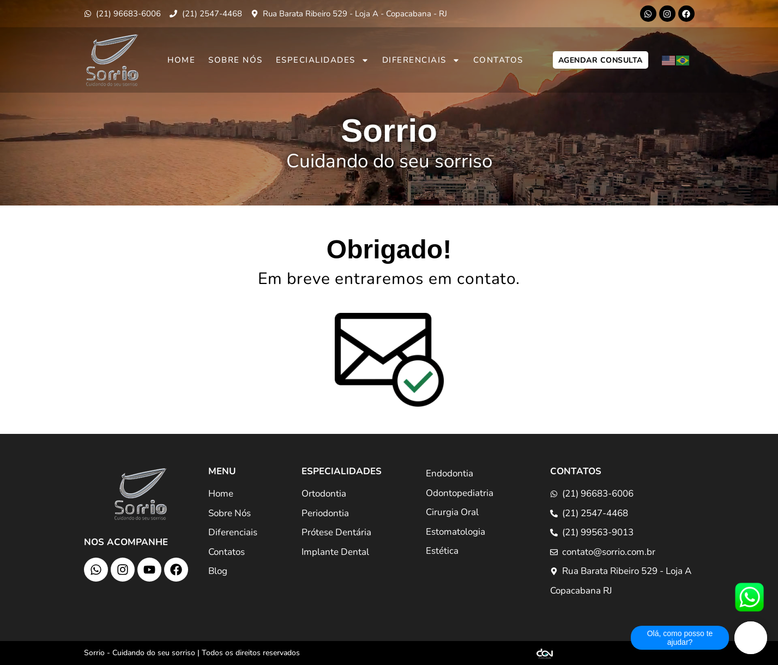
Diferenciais (421, 60)
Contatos (498, 60)
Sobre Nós (235, 60)
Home (181, 60)
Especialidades (322, 60)
